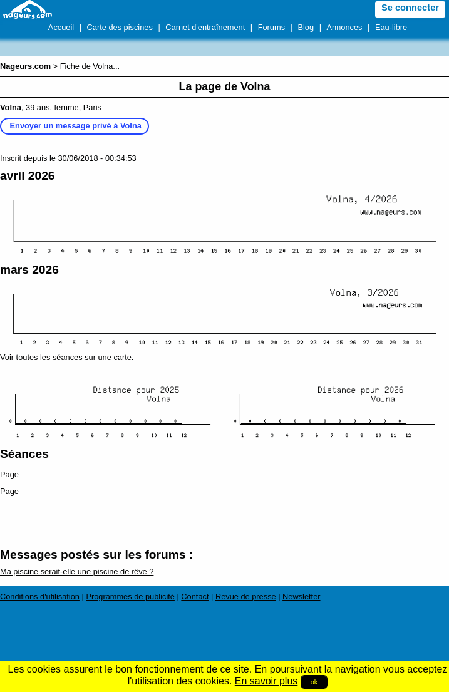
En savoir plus (266, 681)
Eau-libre (391, 27)
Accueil (61, 27)
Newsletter (301, 596)
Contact (195, 596)
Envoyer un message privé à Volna (76, 125)
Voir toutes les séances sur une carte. (66, 357)
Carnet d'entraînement (205, 27)
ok (314, 682)
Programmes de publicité (130, 596)
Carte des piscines (120, 27)
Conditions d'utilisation (40, 596)
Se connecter (410, 8)
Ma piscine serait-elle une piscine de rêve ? (76, 571)
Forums (271, 27)
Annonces (345, 27)
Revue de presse (245, 596)
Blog (305, 27)
